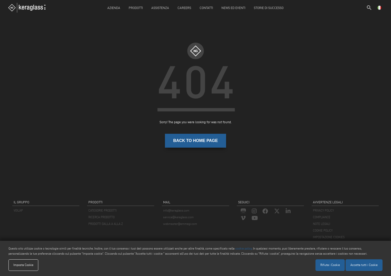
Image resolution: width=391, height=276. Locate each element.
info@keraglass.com (176, 210)
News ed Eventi (233, 7)
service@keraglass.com (178, 217)
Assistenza (160, 7)
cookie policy (243, 248)
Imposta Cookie (23, 265)
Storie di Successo (269, 7)
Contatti (206, 7)
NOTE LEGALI (321, 223)
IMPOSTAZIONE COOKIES (329, 237)
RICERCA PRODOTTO (101, 217)
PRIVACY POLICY (323, 210)
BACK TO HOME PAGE (195, 140)
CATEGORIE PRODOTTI (102, 210)
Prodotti (136, 7)
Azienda (113, 7)
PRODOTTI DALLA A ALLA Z (105, 223)
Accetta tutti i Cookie (364, 265)
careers (184, 7)
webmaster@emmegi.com (180, 223)
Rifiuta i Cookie (330, 265)
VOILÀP (18, 210)
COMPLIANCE (321, 217)
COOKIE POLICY (323, 230)
